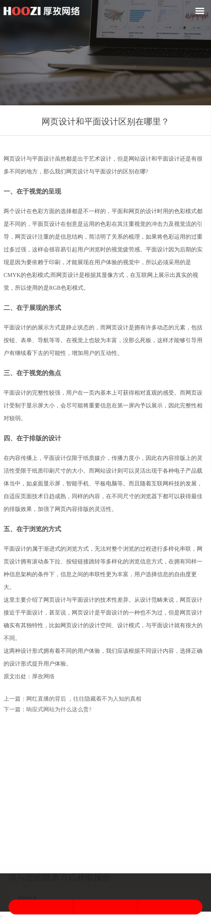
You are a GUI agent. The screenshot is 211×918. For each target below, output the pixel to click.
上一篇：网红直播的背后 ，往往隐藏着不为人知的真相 (72, 699)
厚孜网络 (43, 676)
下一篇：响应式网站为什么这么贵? (47, 709)
